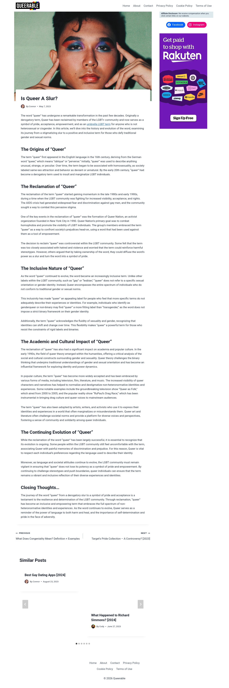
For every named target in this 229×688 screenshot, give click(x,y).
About (136, 5)
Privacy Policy (164, 5)
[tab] (76, 643)
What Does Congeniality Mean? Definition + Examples (48, 535)
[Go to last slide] (25, 604)
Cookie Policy (184, 5)
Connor (32, 106)
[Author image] (23, 106)
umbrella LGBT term (99, 124)
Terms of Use (204, 5)
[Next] (140, 604)
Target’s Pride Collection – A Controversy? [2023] (118, 535)
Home (126, 5)
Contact (148, 5)
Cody (101, 626)
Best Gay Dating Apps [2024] (45, 575)
